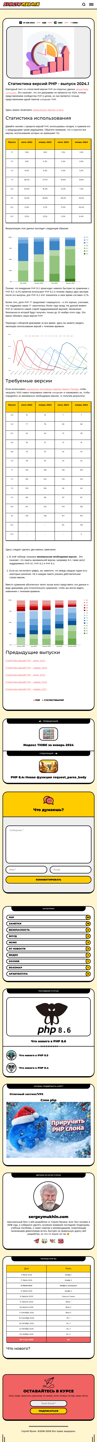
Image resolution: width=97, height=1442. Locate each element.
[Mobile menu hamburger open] (91, 4)
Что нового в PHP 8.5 (33, 1055)
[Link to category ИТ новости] (48, 949)
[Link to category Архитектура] (48, 974)
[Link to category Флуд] (48, 936)
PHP (44, 23)
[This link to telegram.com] (36, 1241)
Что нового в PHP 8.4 (33, 1067)
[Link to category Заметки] (48, 924)
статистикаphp (53, 700)
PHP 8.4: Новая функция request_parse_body (48, 777)
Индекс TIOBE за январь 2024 (48, 745)
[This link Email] (60, 1241)
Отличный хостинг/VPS (26, 1094)
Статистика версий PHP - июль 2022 (25, 675)
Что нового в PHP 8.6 (48, 1041)
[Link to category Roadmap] (48, 968)
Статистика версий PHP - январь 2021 (26, 689)
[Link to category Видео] (48, 955)
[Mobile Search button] (84, 4)
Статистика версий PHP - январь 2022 (26, 682)
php (37, 700)
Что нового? (18, 1348)
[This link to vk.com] (52, 1241)
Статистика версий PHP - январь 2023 (26, 667)
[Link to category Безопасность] (48, 930)
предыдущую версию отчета (48, 110)
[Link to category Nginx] (48, 942)
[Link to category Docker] (48, 961)
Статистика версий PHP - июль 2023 (25, 660)
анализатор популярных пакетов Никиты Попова (52, 389)
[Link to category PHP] (48, 917)
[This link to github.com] (44, 1241)
